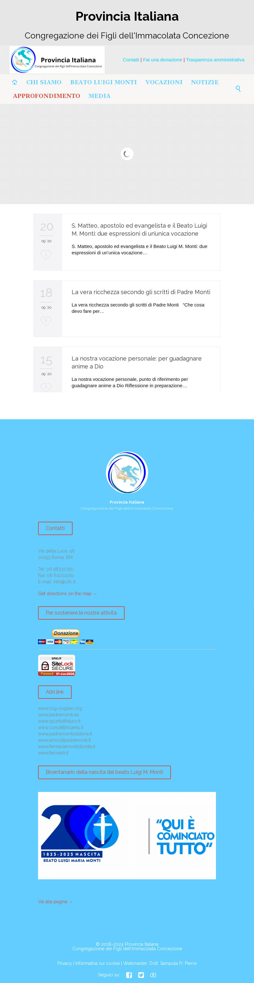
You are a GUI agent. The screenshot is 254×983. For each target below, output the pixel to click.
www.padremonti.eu (58, 714)
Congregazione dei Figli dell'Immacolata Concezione (127, 948)
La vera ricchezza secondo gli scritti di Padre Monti (141, 292)
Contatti (131, 59)
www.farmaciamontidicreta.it (66, 746)
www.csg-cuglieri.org (60, 708)
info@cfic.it (64, 581)
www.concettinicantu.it (60, 727)
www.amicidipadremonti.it (64, 740)
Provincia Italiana (141, 944)
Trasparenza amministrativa (215, 59)
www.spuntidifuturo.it (59, 721)
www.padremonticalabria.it (65, 733)
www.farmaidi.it (53, 752)
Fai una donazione (162, 59)
